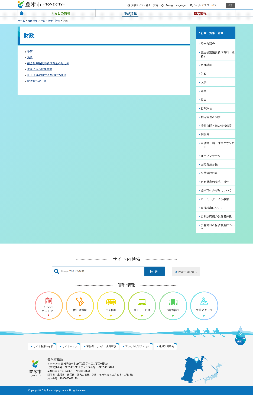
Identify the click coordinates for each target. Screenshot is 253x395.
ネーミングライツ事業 (215, 199)
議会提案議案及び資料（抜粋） (218, 54)
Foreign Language (176, 5)
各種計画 (206, 64)
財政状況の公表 (37, 81)
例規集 (205, 134)
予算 (30, 51)
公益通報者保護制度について (218, 227)
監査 (203, 99)
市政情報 (33, 20)
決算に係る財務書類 (39, 69)
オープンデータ (210, 155)
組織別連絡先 (166, 346)
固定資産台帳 (209, 164)
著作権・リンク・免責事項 (101, 346)
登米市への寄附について (216, 190)
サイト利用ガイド (43, 346)
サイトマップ (69, 346)
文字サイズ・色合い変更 (144, 5)
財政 (203, 73)
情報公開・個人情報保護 (216, 125)
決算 (30, 57)
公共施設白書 (209, 172)
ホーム (21, 20)
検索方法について (188, 271)
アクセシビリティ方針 (137, 346)
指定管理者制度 (210, 117)
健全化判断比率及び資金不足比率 (48, 63)
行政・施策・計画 (50, 20)
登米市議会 (208, 43)
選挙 (203, 91)
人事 (203, 82)
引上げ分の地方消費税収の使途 (46, 75)
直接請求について (212, 207)
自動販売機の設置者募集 (216, 216)
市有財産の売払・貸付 (215, 181)
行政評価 (206, 108)
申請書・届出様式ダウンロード (218, 145)
